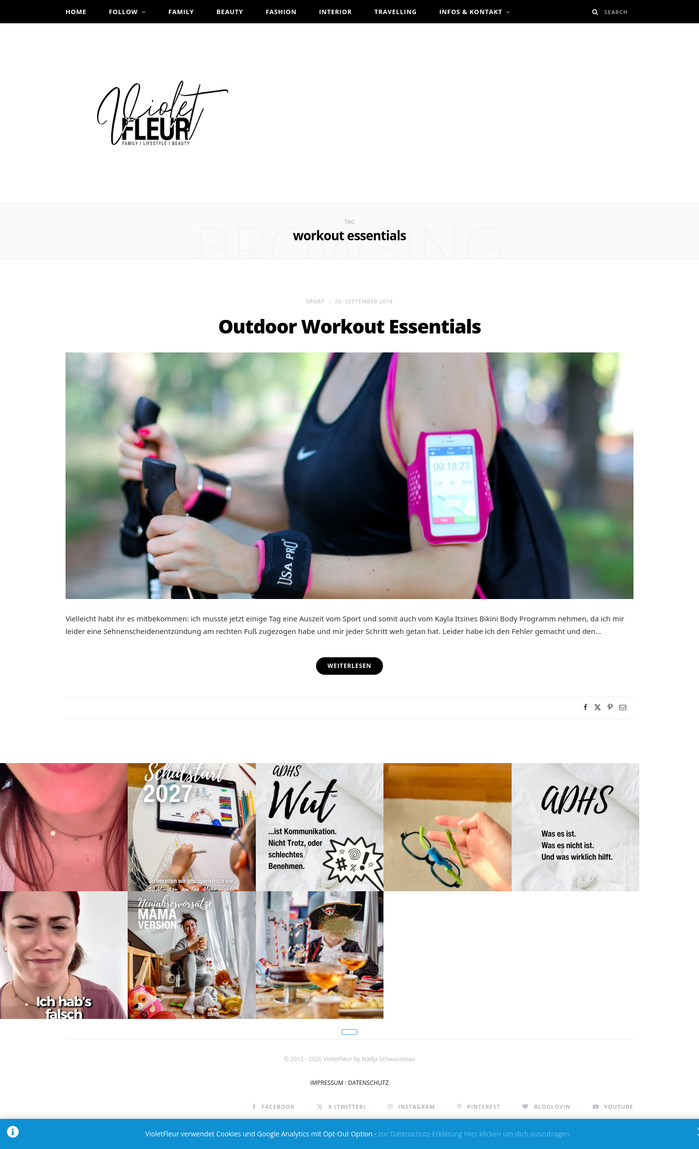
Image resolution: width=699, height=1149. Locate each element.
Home (76, 11)
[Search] (595, 12)
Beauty (229, 11)
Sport (315, 301)
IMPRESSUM (326, 1105)
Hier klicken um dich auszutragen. (517, 1133)
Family (181, 11)
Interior (335, 11)
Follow (123, 11)
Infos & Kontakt (470, 11)
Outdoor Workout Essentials (349, 326)
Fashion (281, 11)
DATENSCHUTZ (368, 1105)
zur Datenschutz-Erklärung (420, 1133)
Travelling (395, 11)
